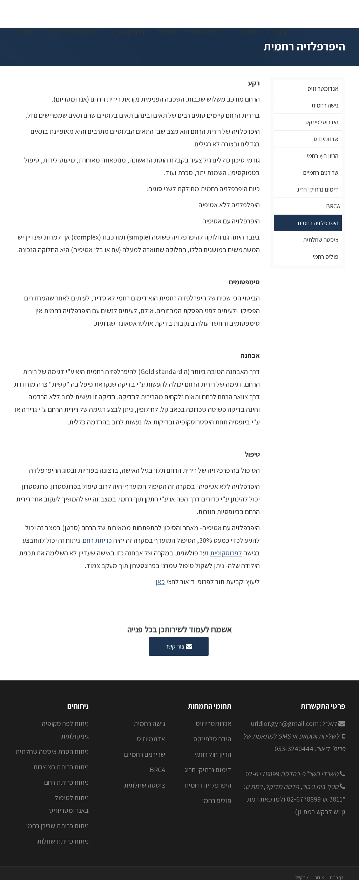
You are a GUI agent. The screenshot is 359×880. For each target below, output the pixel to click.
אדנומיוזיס (326, 139)
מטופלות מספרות (75, 31)
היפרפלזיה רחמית (317, 223)
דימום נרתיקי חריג (317, 189)
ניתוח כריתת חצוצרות (61, 766)
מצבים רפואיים (207, 31)
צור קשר (31, 31)
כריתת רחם (97, 540)
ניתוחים (167, 31)
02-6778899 (262, 773)
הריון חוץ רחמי (322, 156)
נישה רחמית (324, 105)
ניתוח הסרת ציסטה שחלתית (52, 751)
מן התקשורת (129, 31)
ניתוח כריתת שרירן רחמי (57, 825)
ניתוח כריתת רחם (66, 782)
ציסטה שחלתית (320, 240)
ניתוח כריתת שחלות (63, 841)
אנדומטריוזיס (322, 88)
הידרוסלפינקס (321, 122)
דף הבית (278, 31)
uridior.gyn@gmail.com (285, 723)
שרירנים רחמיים (320, 172)
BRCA (333, 206)
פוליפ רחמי (325, 256)
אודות (248, 31)
